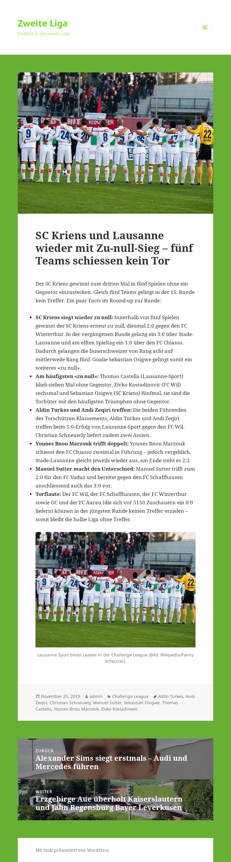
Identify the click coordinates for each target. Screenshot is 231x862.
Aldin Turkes (170, 696)
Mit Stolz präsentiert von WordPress (72, 850)
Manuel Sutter (107, 702)
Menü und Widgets (205, 35)
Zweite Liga (43, 23)
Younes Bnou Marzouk (76, 709)
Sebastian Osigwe (142, 702)
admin (96, 696)
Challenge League (130, 696)
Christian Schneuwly (70, 702)
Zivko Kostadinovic (119, 709)
